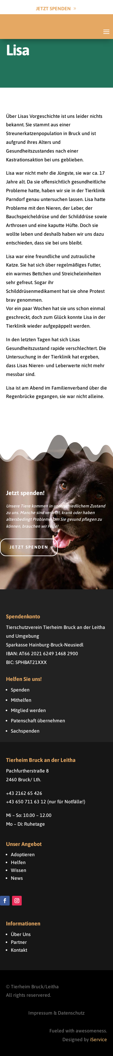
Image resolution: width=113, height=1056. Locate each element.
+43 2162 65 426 (24, 793)
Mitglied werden (28, 710)
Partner (19, 942)
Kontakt (19, 950)
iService (98, 1039)
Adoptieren (23, 854)
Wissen (18, 870)
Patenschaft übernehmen (38, 720)
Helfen (18, 862)
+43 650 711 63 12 (26, 801)
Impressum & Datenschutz (56, 1013)
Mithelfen (21, 700)
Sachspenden (25, 731)
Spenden (20, 689)
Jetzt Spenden (53, 8)
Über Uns (21, 934)
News (17, 878)
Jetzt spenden (29, 547)
